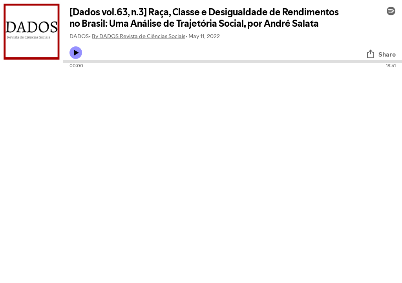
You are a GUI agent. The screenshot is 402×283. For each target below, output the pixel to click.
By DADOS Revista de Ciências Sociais (138, 36)
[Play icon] (75, 52)
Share (381, 54)
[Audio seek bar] (232, 61)
